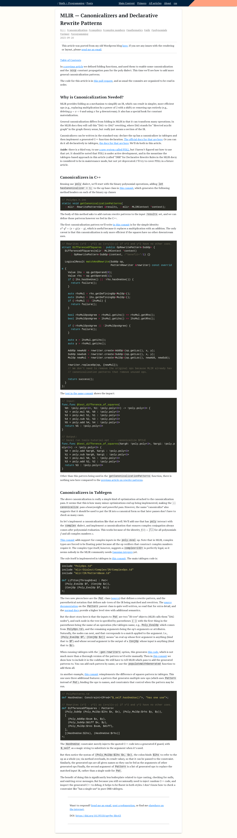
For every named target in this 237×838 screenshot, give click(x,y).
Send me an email (101, 796)
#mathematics (134, 30)
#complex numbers (114, 30)
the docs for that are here (114, 143)
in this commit (121, 223)
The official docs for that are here (143, 139)
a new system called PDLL (114, 149)
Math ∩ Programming (71, 3)
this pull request (103, 80)
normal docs (72, 606)
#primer (65, 34)
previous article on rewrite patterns (122, 478)
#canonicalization (77, 30)
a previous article (73, 66)
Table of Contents (70, 60)
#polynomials (159, 30)
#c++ (63, 30)
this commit (126, 187)
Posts (90, 3)
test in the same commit (79, 392)
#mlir (147, 30)
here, (125, 45)
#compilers (95, 30)
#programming (79, 34)
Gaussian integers (122, 548)
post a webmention (123, 796)
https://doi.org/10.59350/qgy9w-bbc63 (98, 806)
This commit (67, 537)
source (115, 594)
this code (153, 645)
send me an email (91, 49)
